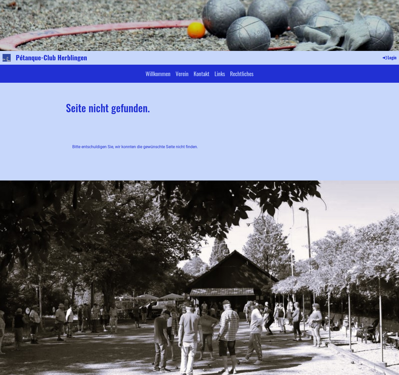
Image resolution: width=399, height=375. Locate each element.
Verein (182, 74)
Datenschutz (321, 347)
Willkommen (158, 74)
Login (389, 57)
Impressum (323, 342)
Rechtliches (241, 74)
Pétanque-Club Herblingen (51, 57)
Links (220, 74)
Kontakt (201, 74)
